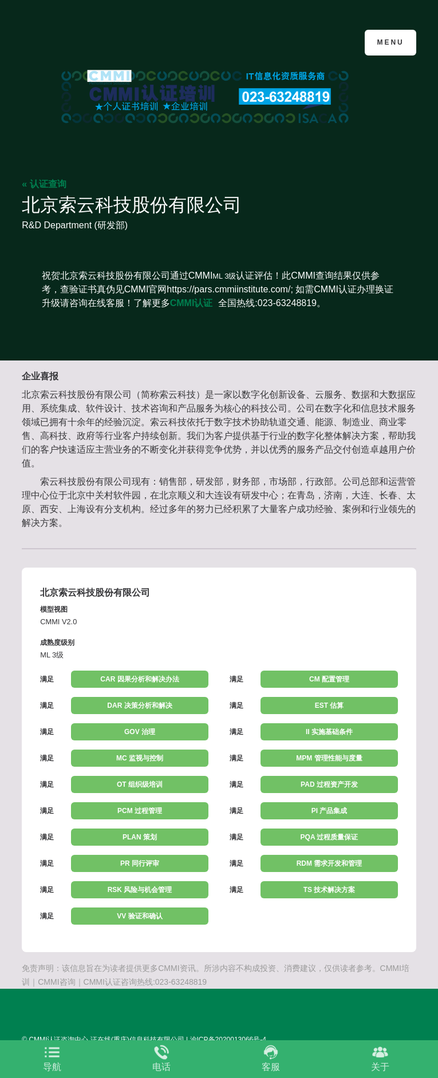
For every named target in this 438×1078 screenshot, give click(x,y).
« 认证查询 (44, 184)
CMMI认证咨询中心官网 (77, 41)
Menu (390, 42)
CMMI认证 (191, 303)
